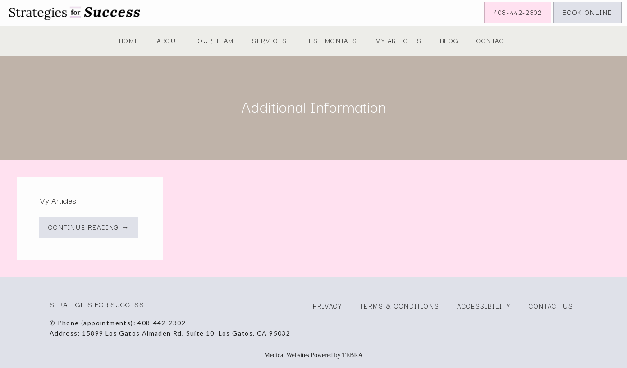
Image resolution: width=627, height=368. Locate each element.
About (168, 40)
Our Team (216, 40)
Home (129, 40)
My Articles (398, 40)
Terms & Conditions (399, 306)
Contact (492, 40)
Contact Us (551, 306)
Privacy (327, 306)
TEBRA (352, 355)
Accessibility (484, 306)
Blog (449, 40)
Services (269, 40)
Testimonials (331, 40)
